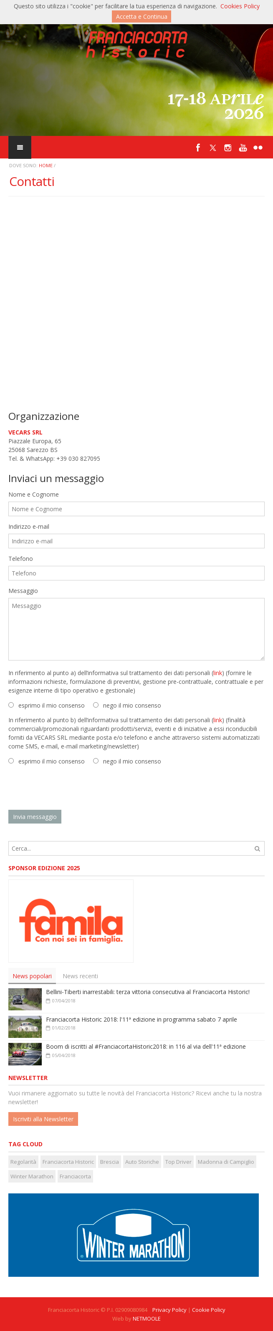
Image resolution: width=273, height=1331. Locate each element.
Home (46, 165)
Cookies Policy (240, 6)
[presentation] (71, 787)
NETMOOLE (147, 1318)
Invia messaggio (35, 817)
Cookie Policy (208, 1309)
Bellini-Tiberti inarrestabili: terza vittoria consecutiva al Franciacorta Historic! (148, 992)
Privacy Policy (169, 1309)
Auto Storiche (142, 1161)
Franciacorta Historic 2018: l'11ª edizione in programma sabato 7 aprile (141, 1019)
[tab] (32, 976)
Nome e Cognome (33, 494)
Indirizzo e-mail (28, 526)
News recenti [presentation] (80, 976)
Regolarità (23, 1161)
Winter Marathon (31, 1176)
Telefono (20, 559)
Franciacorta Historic (68, 1161)
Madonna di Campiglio (226, 1161)
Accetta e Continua (141, 16)
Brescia (109, 1161)
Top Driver (178, 1161)
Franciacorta (75, 1176)
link (217, 673)
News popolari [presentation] (32, 976)
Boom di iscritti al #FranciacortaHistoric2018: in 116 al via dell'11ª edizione (146, 1046)
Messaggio (23, 591)
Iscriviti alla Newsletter (43, 1119)
